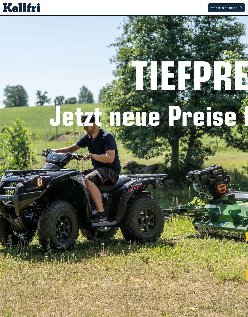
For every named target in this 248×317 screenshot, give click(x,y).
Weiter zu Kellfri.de (226, 7)
